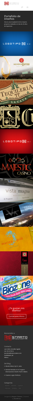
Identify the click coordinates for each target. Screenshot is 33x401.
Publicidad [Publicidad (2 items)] (7, 388)
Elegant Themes (17, 396)
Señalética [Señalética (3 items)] (14, 388)
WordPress (17, 398)
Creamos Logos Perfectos (13, 375)
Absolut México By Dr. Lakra (13, 366)
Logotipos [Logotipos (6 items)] (20, 385)
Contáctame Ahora (16, 316)
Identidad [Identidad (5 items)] (13, 385)
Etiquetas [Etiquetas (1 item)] (7, 385)
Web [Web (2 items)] (20, 388)
